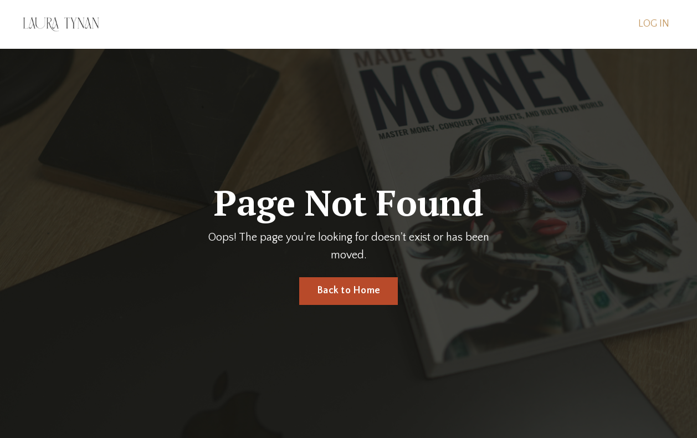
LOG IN (653, 23)
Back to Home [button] (348, 290)
